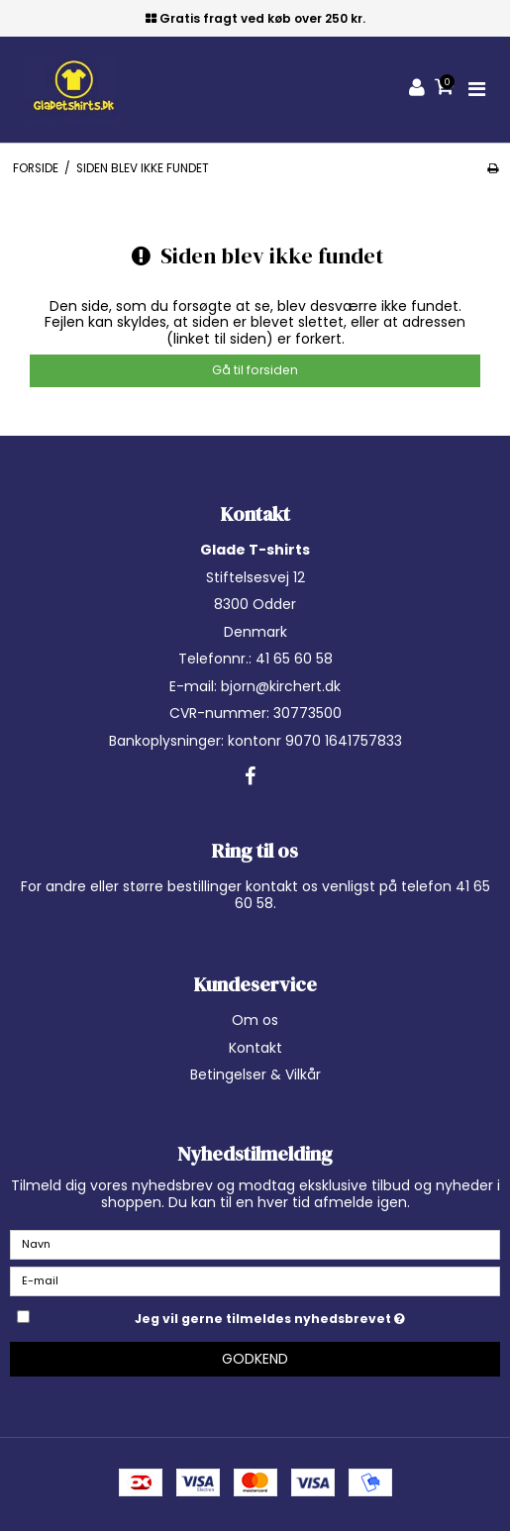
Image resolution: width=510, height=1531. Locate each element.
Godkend (255, 1359)
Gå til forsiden (255, 369)
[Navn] (255, 1244)
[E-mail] (255, 1280)
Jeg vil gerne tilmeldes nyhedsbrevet (317, 1315)
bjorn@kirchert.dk (281, 686)
